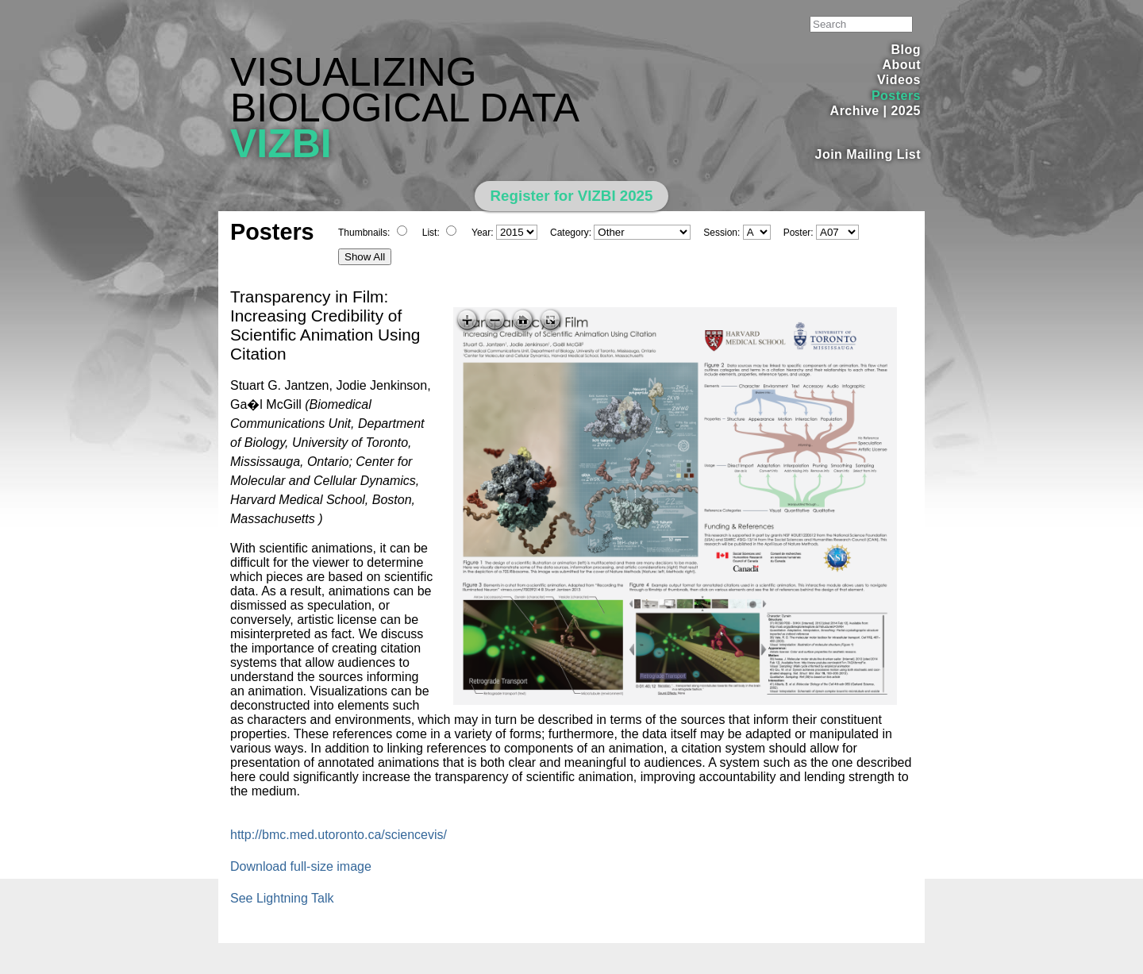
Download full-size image (300, 866)
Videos (899, 80)
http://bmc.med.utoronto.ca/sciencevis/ (338, 834)
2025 (906, 110)
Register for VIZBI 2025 (572, 195)
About (901, 64)
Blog (906, 49)
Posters (896, 95)
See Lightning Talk (281, 898)
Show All (364, 257)
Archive (854, 110)
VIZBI (281, 143)
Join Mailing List (868, 154)
